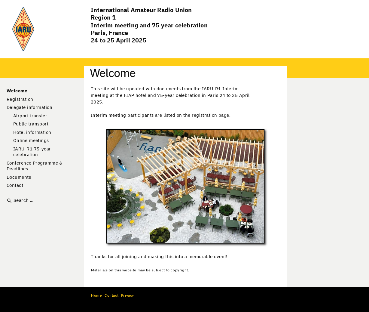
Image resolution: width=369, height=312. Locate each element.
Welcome (17, 91)
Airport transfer (30, 116)
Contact (15, 185)
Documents (19, 177)
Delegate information (29, 107)
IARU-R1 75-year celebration (32, 152)
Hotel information (32, 132)
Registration (20, 99)
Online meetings (31, 140)
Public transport (30, 124)
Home (96, 296)
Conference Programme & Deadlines (35, 166)
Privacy (127, 296)
